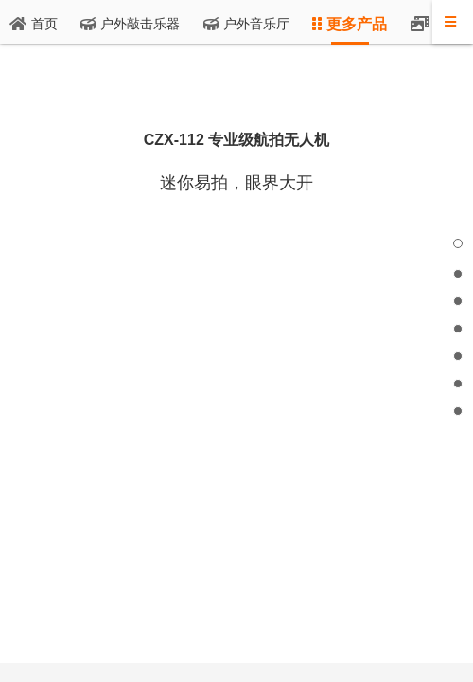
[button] (458, 243)
